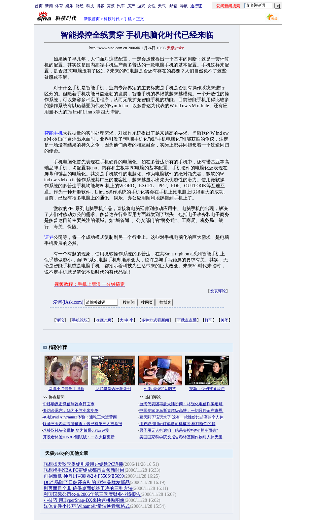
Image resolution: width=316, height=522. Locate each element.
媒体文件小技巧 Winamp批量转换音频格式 (87, 506)
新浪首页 (92, 19)
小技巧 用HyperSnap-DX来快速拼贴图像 (84, 500)
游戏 (141, 6)
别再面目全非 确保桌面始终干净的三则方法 (88, 488)
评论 (60, 320)
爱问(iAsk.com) (68, 302)
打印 (209, 320)
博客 (100, 6)
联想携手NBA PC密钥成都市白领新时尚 (84, 470)
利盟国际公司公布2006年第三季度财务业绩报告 (92, 494)
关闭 (224, 320)
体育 (59, 6)
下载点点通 (187, 320)
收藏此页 (104, 320)
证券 (48, 237)
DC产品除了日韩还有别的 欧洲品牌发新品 (87, 482)
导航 (184, 6)
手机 (128, 19)
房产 (131, 6)
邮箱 (173, 6)
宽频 (111, 6)
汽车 (121, 6)
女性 (152, 6)
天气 (162, 6)
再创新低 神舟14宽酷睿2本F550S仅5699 (84, 476)
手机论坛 (80, 320)
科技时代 (112, 19)
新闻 (49, 6)
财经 (80, 6)
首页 (39, 6)
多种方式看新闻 (155, 320)
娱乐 (69, 6)
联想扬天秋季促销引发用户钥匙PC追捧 (83, 464)
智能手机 (53, 133)
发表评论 (218, 291)
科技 (90, 6)
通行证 (196, 6)
